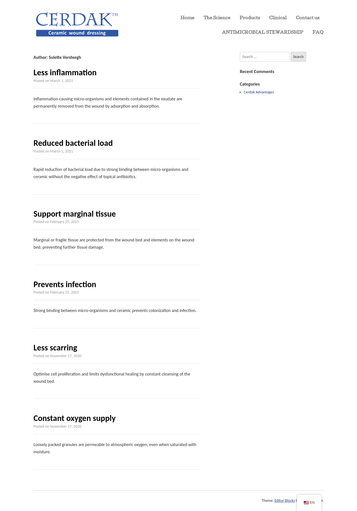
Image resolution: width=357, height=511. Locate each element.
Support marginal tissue (74, 214)
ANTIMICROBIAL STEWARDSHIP (262, 33)
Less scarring (55, 347)
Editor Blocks (284, 500)
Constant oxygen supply (74, 418)
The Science (217, 18)
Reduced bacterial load (73, 143)
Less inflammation (65, 72)
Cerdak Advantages (259, 92)
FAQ (318, 33)
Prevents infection (64, 284)
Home (187, 18)
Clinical (278, 18)
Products (250, 18)
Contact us (307, 18)
